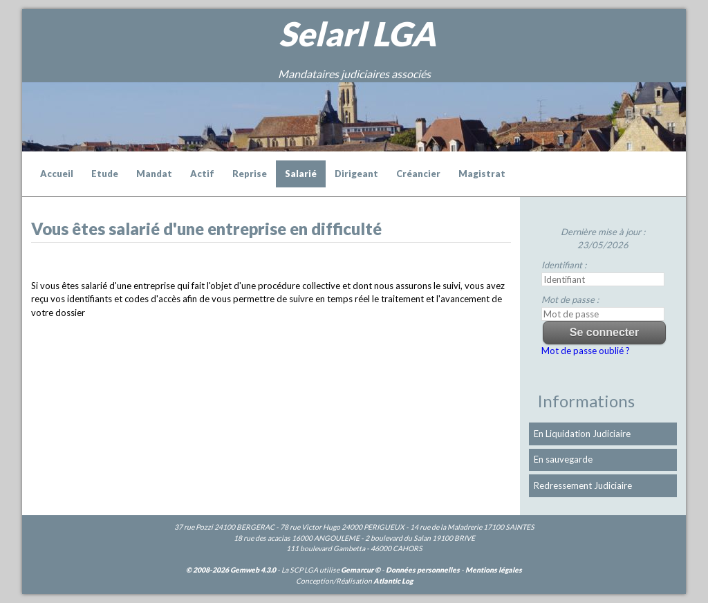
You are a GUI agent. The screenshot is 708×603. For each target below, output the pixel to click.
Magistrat (481, 173)
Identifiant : (563, 264)
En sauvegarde (563, 459)
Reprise (249, 173)
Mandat (154, 173)
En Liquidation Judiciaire (582, 433)
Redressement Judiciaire (583, 485)
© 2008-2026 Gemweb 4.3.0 (231, 570)
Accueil (56, 173)
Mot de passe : (570, 299)
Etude (104, 173)
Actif (202, 173)
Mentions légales (493, 570)
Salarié (301, 173)
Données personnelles (423, 570)
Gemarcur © (360, 570)
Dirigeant (356, 173)
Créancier (418, 173)
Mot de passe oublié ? (585, 350)
